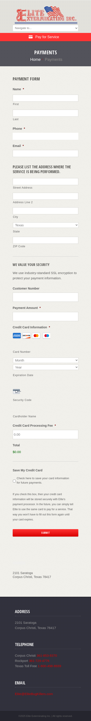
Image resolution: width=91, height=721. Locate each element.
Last (16, 119)
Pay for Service (44, 37)
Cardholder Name (24, 416)
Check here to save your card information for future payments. (43, 480)
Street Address (22, 187)
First (16, 104)
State (16, 231)
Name (18, 89)
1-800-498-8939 (49, 666)
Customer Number (26, 288)
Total (16, 445)
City (15, 216)
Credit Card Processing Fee (34, 425)
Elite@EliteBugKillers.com (34, 694)
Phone (19, 128)
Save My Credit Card (27, 470)
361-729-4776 (39, 661)
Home (35, 59)
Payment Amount (27, 308)
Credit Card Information (31, 327)
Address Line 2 (23, 202)
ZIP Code (19, 246)
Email (18, 146)
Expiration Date (23, 375)
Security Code (22, 400)
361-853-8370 (47, 655)
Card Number (21, 351)
